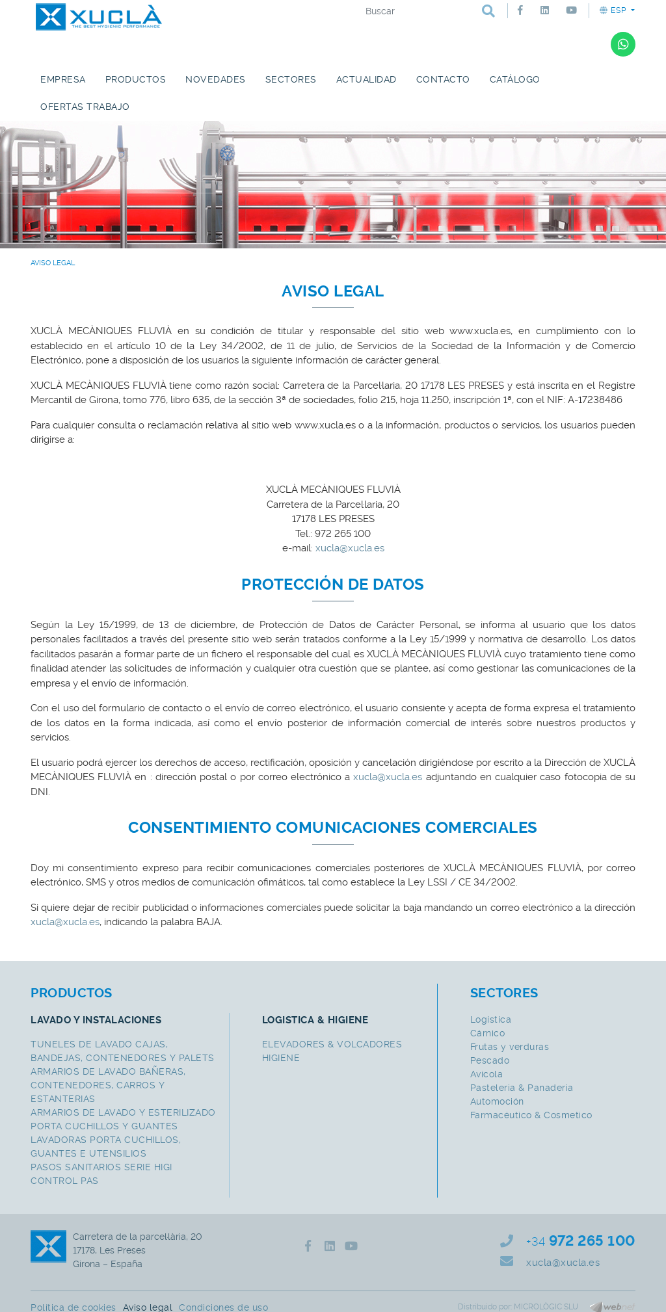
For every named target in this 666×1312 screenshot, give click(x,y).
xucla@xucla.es (349, 548)
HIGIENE (281, 1058)
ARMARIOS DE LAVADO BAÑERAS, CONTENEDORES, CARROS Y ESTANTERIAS (108, 1085)
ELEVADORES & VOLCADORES (332, 1044)
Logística (491, 1019)
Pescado (490, 1060)
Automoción (497, 1101)
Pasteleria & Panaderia (522, 1087)
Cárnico (487, 1033)
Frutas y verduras (510, 1047)
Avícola (486, 1074)
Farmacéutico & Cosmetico (531, 1115)
